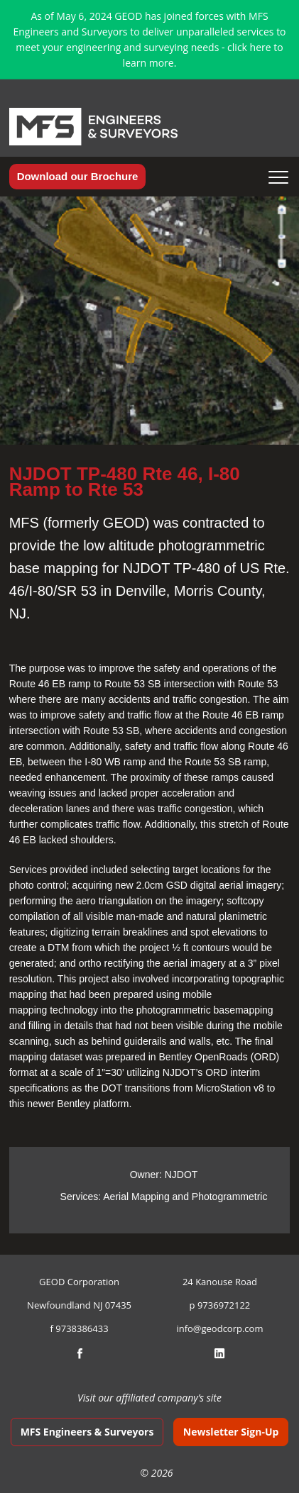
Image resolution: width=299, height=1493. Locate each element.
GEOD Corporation (79, 1281)
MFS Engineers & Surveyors (87, 1431)
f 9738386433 (79, 1328)
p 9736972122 (220, 1305)
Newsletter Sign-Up (231, 1431)
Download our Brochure (77, 176)
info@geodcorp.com (219, 1328)
